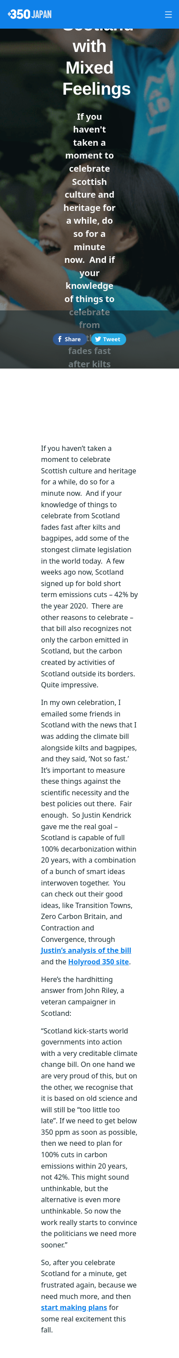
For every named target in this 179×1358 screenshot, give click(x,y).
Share (73, 339)
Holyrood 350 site (98, 962)
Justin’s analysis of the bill (86, 950)
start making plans (74, 1307)
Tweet (112, 339)
